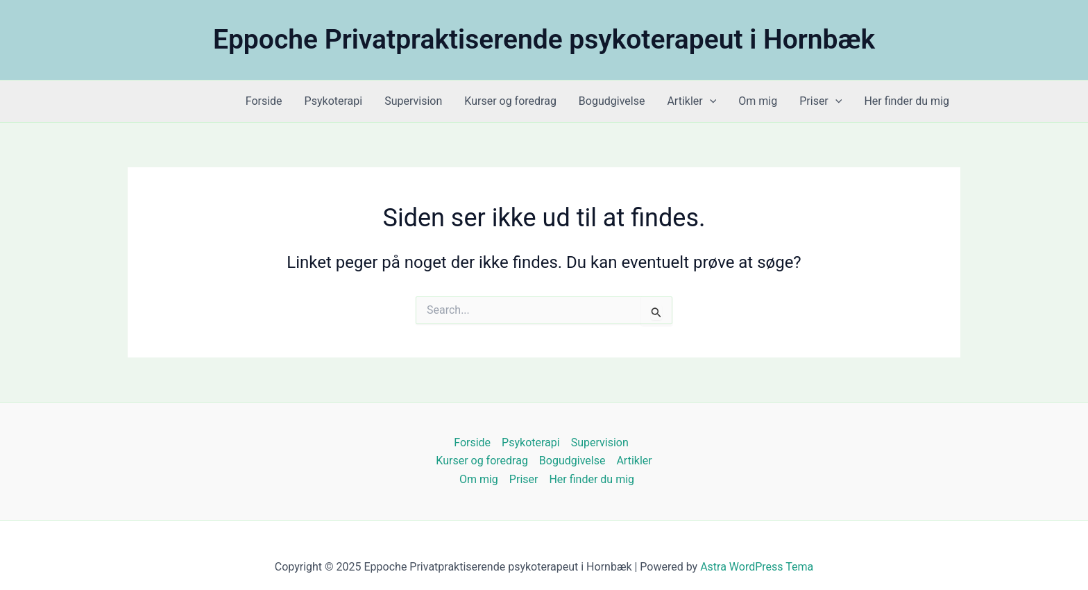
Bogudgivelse (612, 101)
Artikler (691, 101)
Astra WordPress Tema (756, 566)
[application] (710, 101)
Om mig (757, 101)
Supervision (413, 101)
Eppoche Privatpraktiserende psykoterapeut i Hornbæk (544, 40)
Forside (264, 101)
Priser (820, 101)
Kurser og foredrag (510, 101)
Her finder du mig (906, 101)
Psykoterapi (334, 101)
